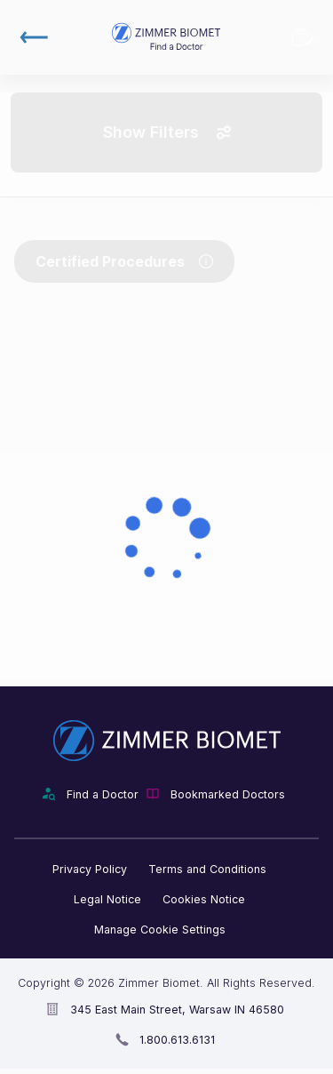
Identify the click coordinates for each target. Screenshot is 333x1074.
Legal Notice (107, 899)
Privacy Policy (89, 869)
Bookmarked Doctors (302, 37)
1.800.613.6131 (177, 1039)
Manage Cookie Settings (160, 929)
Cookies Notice (204, 899)
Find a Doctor (103, 794)
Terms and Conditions (207, 869)
